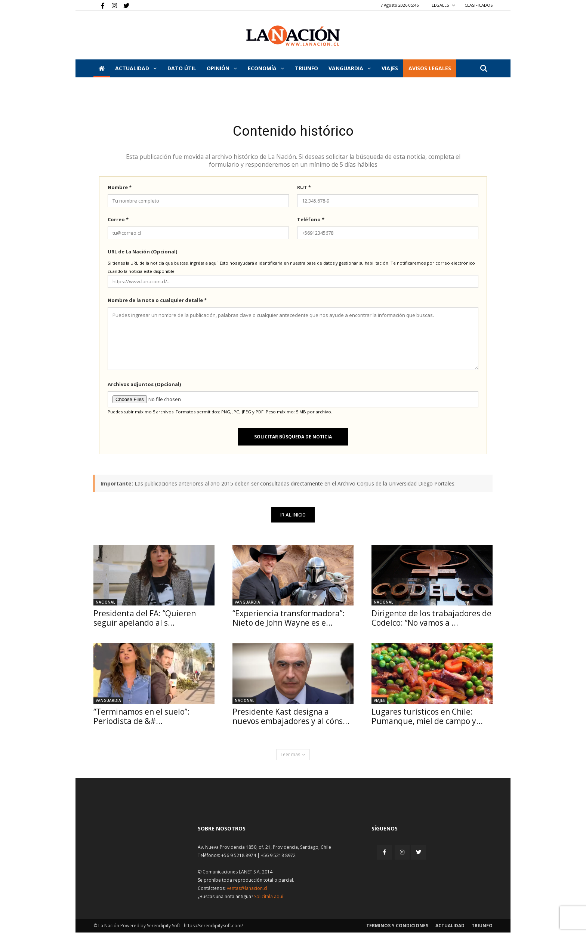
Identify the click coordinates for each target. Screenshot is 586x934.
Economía (266, 68)
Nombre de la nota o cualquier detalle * (157, 301)
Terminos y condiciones (397, 927)
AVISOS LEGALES (429, 68)
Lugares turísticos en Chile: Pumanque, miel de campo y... (427, 718)
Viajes (379, 702)
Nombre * (120, 188)
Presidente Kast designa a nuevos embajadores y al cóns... (290, 718)
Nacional (105, 603)
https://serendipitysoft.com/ (213, 927)
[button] (484, 69)
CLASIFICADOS (479, 5)
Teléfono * (310, 221)
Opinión (222, 68)
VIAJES (390, 68)
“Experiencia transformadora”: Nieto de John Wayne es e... (288, 619)
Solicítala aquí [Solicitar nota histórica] (268, 898)
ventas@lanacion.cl (247, 890)
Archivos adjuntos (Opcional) (144, 385)
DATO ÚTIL (181, 68)
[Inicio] (101, 68)
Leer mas (293, 756)
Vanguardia (350, 68)
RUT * (304, 188)
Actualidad (136, 68)
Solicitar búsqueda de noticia (293, 438)
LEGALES (443, 5)
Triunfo (306, 68)
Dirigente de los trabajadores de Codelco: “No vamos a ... (431, 619)
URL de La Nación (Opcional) (142, 253)
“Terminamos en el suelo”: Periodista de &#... (141, 718)
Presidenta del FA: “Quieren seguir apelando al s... (144, 619)
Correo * (118, 221)
